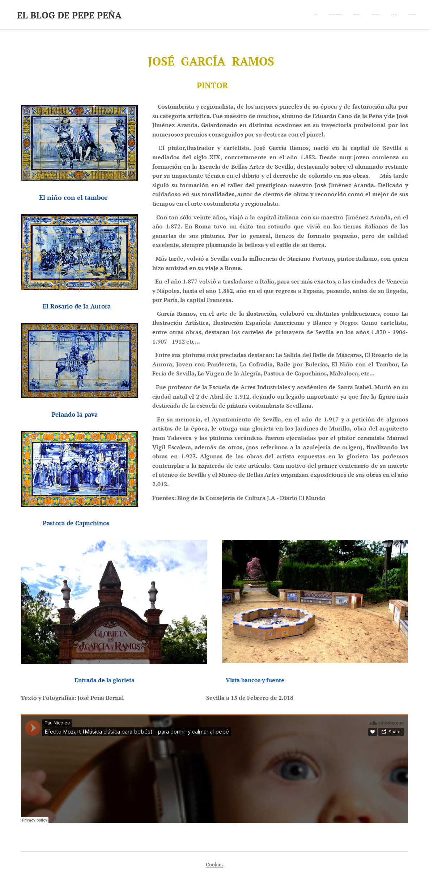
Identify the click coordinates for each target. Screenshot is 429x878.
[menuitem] (360, 15)
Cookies (215, 864)
